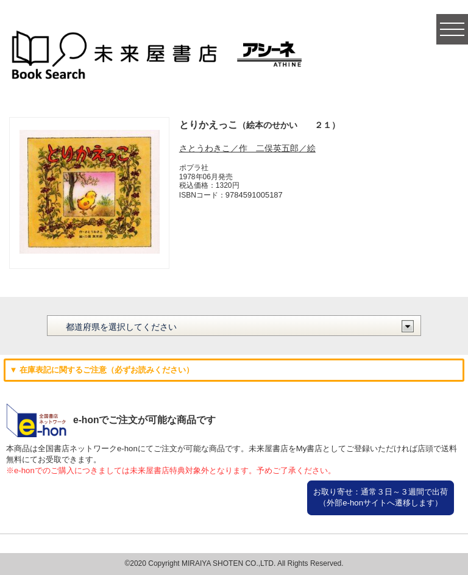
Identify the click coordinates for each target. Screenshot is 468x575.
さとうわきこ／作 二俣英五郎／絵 (247, 148)
